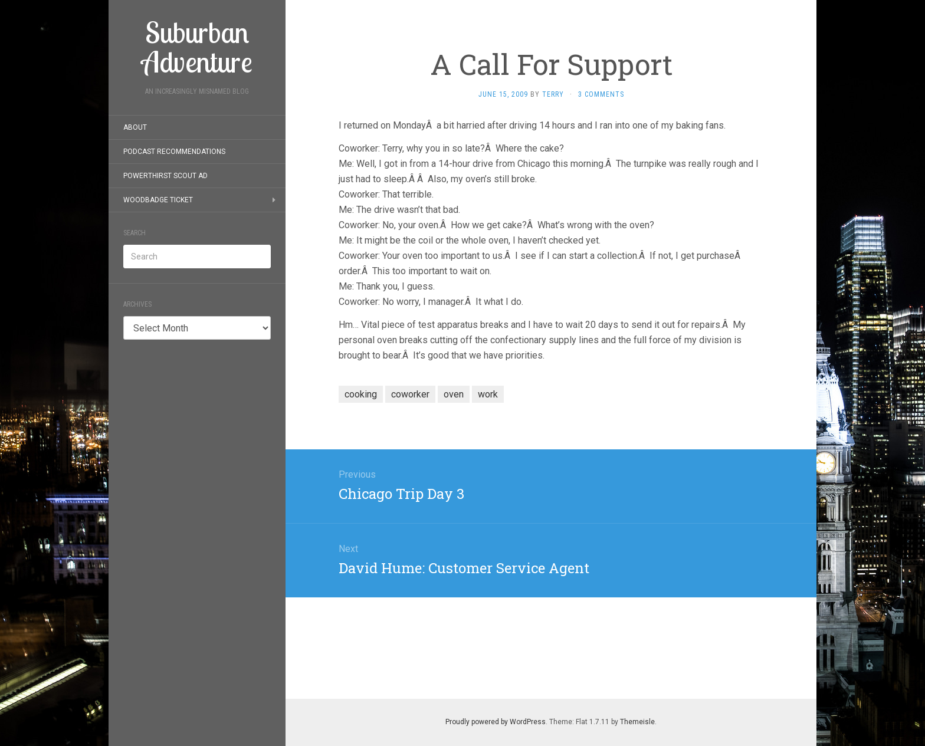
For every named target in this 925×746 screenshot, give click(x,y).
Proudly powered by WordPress (495, 722)
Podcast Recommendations (174, 151)
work (488, 394)
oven (454, 394)
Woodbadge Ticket (158, 200)
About (135, 127)
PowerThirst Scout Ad (165, 176)
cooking (361, 394)
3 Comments (601, 94)
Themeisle (637, 722)
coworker (410, 394)
